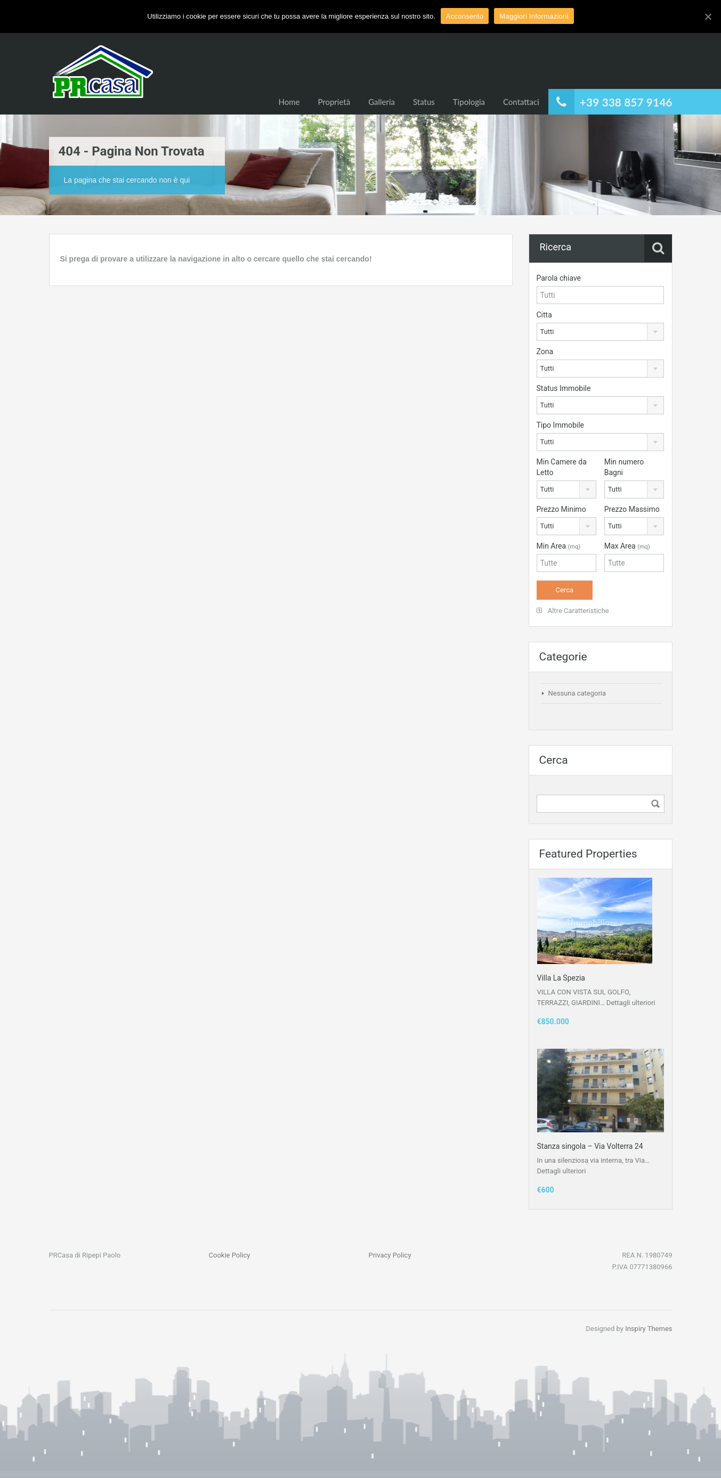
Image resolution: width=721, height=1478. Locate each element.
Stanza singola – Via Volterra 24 (590, 1146)
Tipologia (469, 102)
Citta (544, 315)
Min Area (559, 546)
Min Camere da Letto (562, 467)
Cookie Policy (229, 1255)
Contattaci (521, 102)
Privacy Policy (390, 1255)
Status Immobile (564, 388)
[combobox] (600, 332)
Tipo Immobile (561, 425)
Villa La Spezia (561, 978)
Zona (545, 351)
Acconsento (464, 16)
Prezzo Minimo (561, 509)
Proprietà (334, 102)
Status (424, 102)
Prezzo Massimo (632, 509)
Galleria (381, 102)
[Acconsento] (707, 16)
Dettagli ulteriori (630, 1003)
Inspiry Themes (648, 1329)
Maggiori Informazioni (534, 16)
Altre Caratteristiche (573, 611)
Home (288, 102)
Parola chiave (559, 278)
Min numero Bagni (624, 467)
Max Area (627, 546)
